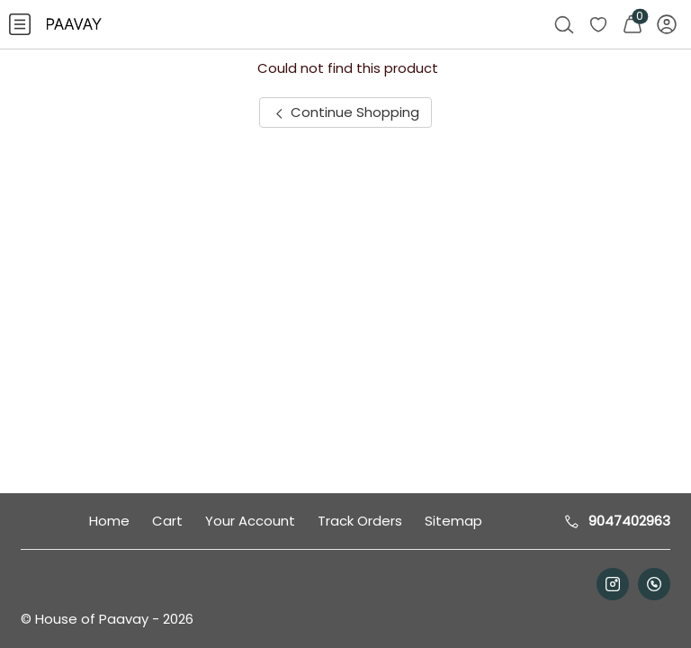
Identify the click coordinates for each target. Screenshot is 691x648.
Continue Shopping (345, 112)
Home (109, 520)
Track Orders (360, 520)
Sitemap (453, 520)
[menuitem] (20, 24)
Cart (167, 520)
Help (649, 606)
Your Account (250, 520)
